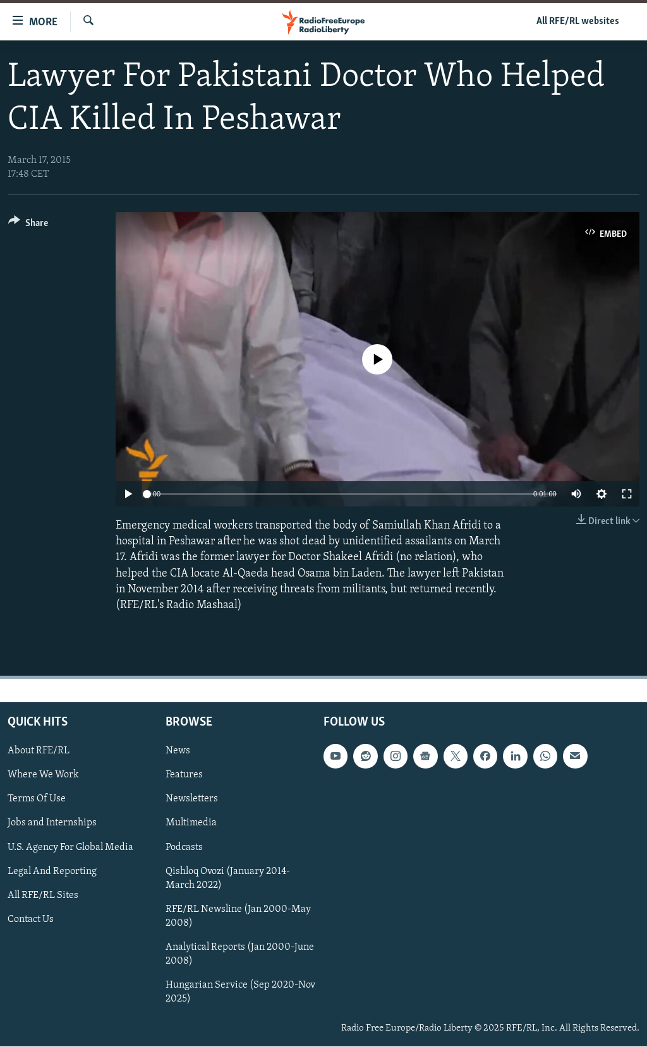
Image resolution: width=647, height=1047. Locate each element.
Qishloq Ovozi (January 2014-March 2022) (228, 878)
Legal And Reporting (52, 871)
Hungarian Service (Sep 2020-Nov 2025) (240, 992)
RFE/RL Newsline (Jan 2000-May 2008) (238, 916)
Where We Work (43, 775)
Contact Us (31, 919)
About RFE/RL (39, 751)
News (178, 751)
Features (184, 775)
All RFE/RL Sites (43, 895)
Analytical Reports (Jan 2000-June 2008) (240, 954)
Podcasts (184, 847)
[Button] (28, 225)
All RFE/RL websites (577, 21)
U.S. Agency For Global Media (70, 847)
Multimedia (191, 823)
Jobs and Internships (52, 823)
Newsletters (192, 799)
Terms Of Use (37, 799)
